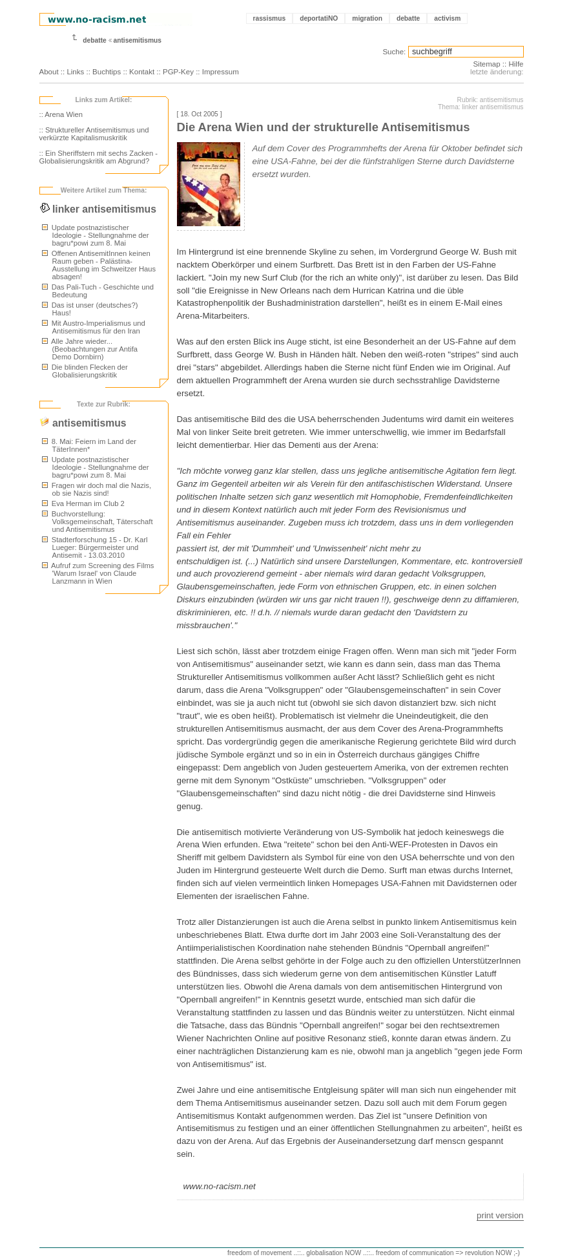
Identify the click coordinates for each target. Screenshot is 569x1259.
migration (367, 18)
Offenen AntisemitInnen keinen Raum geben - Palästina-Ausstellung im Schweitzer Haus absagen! (99, 264)
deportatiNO (319, 18)
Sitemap (486, 64)
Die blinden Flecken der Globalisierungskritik (85, 371)
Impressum (220, 72)
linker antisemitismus (97, 209)
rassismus (269, 18)
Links (75, 72)
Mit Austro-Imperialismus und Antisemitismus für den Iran (93, 327)
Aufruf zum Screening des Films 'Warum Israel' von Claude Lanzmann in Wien (98, 573)
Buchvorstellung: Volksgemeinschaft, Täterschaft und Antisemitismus (97, 521)
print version (500, 1215)
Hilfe (515, 64)
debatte (408, 18)
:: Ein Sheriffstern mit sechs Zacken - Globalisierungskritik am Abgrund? (98, 157)
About (49, 72)
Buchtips (106, 72)
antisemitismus (137, 40)
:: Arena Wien (61, 114)
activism (447, 18)
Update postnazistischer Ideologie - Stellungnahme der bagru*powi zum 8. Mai (95, 235)
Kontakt (141, 72)
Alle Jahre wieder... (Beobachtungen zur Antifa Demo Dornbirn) (90, 349)
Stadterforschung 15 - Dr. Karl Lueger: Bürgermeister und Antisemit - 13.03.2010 (95, 547)
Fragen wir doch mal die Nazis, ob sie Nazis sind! (97, 489)
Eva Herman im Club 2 (83, 503)
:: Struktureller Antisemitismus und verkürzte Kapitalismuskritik (94, 134)
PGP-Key (178, 72)
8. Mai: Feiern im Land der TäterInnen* (89, 445)
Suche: (394, 52)
